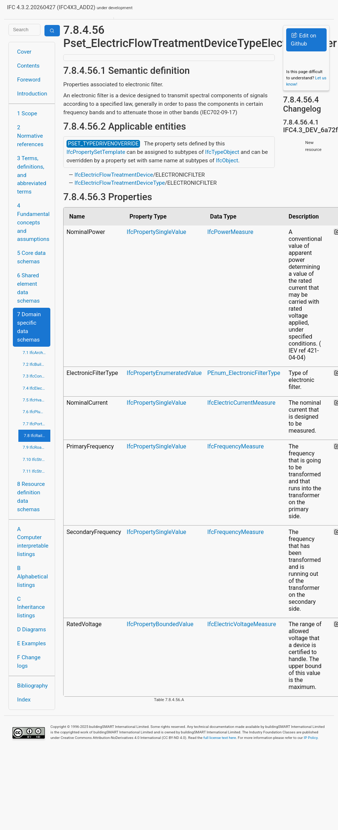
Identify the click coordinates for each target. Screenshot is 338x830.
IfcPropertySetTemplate (95, 152)
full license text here (220, 738)
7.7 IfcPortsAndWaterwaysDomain (36, 423)
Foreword (29, 79)
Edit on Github (303, 39)
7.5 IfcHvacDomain (36, 400)
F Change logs (29, 661)
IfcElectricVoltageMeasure (241, 624)
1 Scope (27, 113)
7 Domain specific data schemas (29, 327)
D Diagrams (31, 629)
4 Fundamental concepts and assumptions (33, 222)
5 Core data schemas (31, 257)
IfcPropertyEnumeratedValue (164, 372)
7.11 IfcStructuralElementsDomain (36, 471)
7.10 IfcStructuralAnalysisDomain (36, 459)
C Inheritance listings (31, 607)
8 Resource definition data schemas (31, 496)
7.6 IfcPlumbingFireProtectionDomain (36, 411)
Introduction (32, 93)
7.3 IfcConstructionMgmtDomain (36, 376)
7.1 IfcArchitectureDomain (36, 352)
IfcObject (227, 160)
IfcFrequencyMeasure (235, 446)
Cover (24, 51)
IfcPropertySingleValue (156, 231)
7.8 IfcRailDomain (37, 435)
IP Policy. (311, 738)
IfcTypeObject (222, 152)
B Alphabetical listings (32, 576)
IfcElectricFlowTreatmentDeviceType (120, 183)
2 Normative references (30, 136)
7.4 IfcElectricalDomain (36, 388)
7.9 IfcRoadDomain (36, 447)
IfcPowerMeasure (230, 231)
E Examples (31, 643)
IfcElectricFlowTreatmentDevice (114, 175)
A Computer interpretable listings (32, 541)
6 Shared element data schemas (28, 288)
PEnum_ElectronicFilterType (243, 372)
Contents (28, 65)
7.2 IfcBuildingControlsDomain (36, 364)
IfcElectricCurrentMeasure (241, 402)
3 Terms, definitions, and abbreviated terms (31, 175)
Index (24, 699)
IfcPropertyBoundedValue (160, 624)
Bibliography (32, 685)
